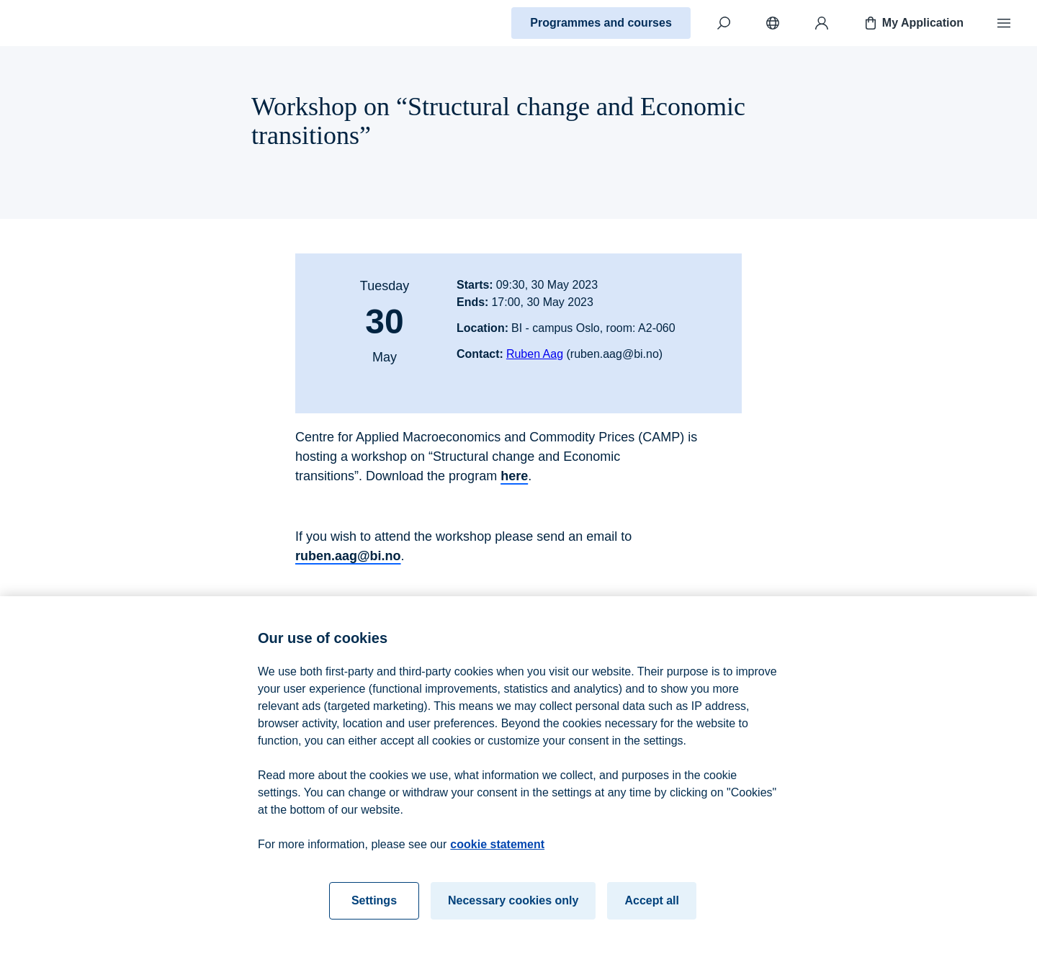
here (514, 476)
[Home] (62, 23)
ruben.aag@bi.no (348, 556)
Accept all (651, 905)
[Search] (724, 23)
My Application (913, 23)
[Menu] (1004, 23)
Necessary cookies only (513, 905)
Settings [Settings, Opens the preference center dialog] (374, 905)
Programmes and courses (601, 23)
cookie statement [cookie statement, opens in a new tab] (497, 848)
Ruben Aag (534, 354)
